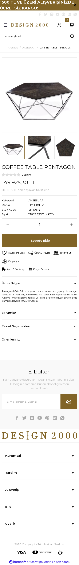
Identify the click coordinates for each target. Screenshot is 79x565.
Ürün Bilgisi (11, 283)
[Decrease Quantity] (7, 225)
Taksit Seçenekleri (16, 326)
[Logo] (29, 25)
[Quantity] (39, 225)
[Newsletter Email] (39, 401)
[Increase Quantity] (71, 225)
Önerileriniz (11, 339)
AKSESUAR (35, 200)
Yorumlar (9, 313)
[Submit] (68, 401)
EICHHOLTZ (36, 205)
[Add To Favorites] (13, 252)
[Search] (39, 36)
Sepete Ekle (40, 241)
